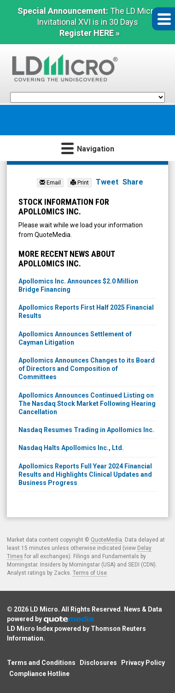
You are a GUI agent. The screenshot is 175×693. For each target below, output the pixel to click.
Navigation (87, 148)
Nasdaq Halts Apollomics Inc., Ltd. (71, 447)
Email (50, 182)
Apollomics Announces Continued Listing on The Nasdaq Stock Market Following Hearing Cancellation (87, 404)
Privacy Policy (143, 662)
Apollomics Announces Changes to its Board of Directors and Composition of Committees (86, 369)
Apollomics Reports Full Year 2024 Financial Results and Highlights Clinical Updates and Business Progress (85, 474)
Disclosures (98, 662)
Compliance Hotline (39, 673)
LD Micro (44, 609)
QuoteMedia (106, 540)
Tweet (107, 182)
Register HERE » (89, 33)
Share (132, 182)
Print (79, 182)
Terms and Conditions (41, 662)
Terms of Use (90, 573)
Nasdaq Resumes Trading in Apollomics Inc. (86, 429)
